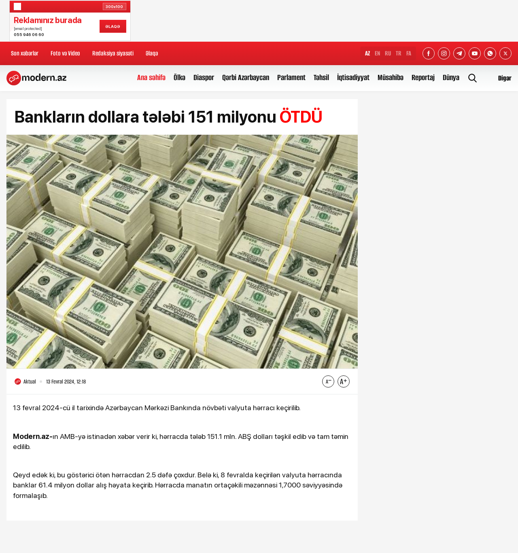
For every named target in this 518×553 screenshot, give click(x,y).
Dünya (451, 77)
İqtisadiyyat (353, 77)
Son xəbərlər (24, 53)
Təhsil (321, 77)
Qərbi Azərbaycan (245, 77)
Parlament (291, 77)
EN (377, 53)
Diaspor (203, 77)
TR (398, 53)
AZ (367, 53)
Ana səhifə (151, 77)
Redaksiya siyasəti (113, 53)
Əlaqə (152, 53)
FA (408, 53)
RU (388, 53)
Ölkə (179, 77)
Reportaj (423, 77)
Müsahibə (390, 77)
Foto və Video (65, 53)
